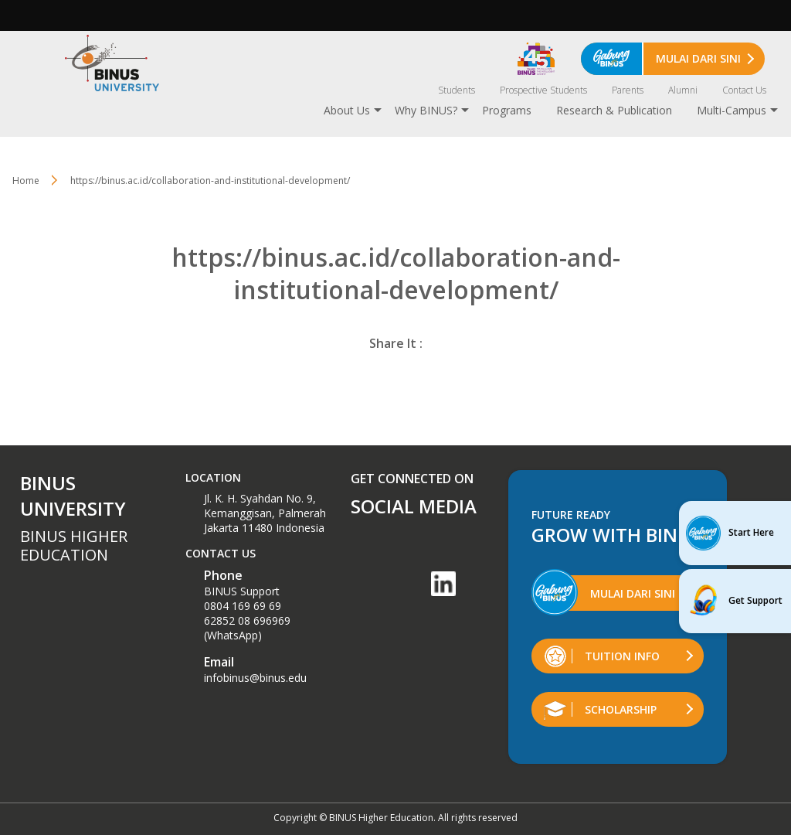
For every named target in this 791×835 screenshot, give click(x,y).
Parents (627, 90)
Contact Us (744, 90)
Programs (506, 110)
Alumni (683, 90)
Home (25, 180)
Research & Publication (614, 110)
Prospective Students (543, 90)
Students (456, 90)
